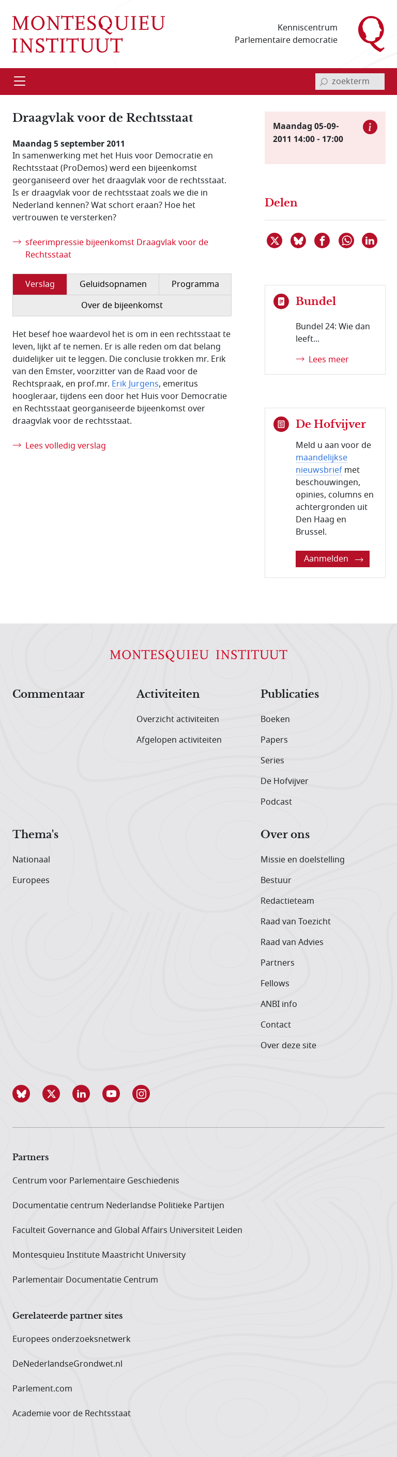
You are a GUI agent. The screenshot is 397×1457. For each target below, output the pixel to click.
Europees (31, 880)
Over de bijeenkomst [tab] (122, 305)
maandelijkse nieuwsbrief (321, 464)
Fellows (275, 984)
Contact (276, 1025)
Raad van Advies (292, 942)
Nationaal (31, 860)
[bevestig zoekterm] (323, 81)
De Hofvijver (285, 781)
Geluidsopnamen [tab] (113, 284)
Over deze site (288, 1045)
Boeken (275, 719)
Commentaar (48, 695)
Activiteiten (168, 695)
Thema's (35, 835)
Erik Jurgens (135, 384)
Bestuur (276, 880)
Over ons (285, 835)
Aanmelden (333, 559)
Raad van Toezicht (296, 922)
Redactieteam (287, 901)
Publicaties (290, 695)
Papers (274, 740)
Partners (278, 963)
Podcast (276, 802)
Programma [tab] (195, 284)
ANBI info (279, 1004)
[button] (27, 1093)
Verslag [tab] (40, 284)
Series (272, 761)
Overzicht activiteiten (177, 719)
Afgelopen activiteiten (179, 740)
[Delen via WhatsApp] (347, 240)
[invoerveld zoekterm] (350, 81)
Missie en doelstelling (303, 860)
